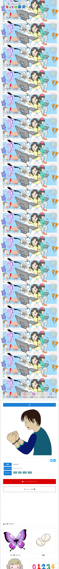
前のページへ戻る (29, 489)
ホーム (25, 397)
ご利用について (34, 397)
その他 (24, 472)
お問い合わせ (50, 397)
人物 (20, 472)
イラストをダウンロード (29, 481)
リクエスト (42, 397)
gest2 (15, 472)
